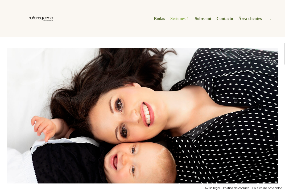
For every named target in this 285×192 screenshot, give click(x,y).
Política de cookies (236, 188)
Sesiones (177, 18)
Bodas (158, 18)
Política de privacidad (267, 188)
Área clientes (249, 18)
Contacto (224, 18)
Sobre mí (202, 18)
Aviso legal (212, 188)
